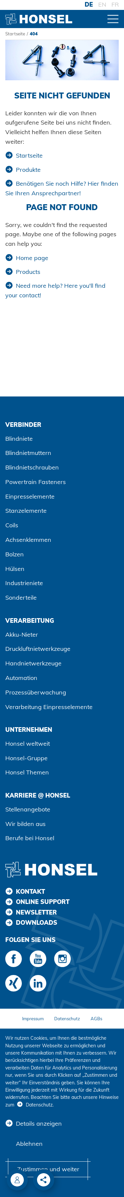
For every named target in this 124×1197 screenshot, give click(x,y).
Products (28, 272)
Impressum (33, 1018)
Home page (32, 258)
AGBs (96, 1018)
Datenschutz (67, 1018)
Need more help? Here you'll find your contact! (55, 290)
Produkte (28, 169)
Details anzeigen (39, 1123)
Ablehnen (29, 1143)
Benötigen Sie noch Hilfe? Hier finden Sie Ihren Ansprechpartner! (61, 188)
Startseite (15, 33)
